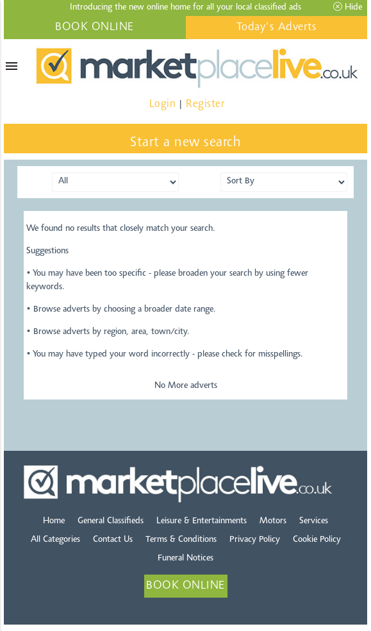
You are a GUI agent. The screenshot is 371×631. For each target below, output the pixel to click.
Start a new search (185, 143)
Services (313, 521)
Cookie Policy (317, 539)
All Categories (55, 539)
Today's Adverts (276, 27)
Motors (273, 521)
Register (205, 104)
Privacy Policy (254, 539)
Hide (347, 7)
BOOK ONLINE (94, 27)
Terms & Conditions (181, 539)
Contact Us (113, 539)
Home (54, 521)
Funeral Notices (185, 558)
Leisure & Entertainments (201, 521)
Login (162, 104)
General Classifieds (111, 521)
